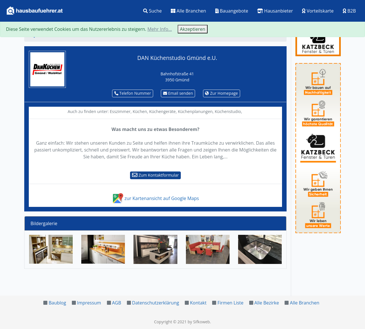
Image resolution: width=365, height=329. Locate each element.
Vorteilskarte (318, 11)
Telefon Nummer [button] (132, 93)
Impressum (89, 303)
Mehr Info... (159, 29)
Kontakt (198, 303)
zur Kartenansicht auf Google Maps (155, 198)
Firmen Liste (230, 303)
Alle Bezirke (266, 303)
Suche (152, 11)
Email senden (178, 93)
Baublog (57, 303)
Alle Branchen (188, 11)
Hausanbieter (275, 11)
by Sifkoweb (199, 321)
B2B (349, 11)
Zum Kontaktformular (155, 175)
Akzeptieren (192, 29)
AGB (116, 303)
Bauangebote (231, 11)
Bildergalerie (44, 223)
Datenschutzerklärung (155, 303)
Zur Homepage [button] (221, 93)
